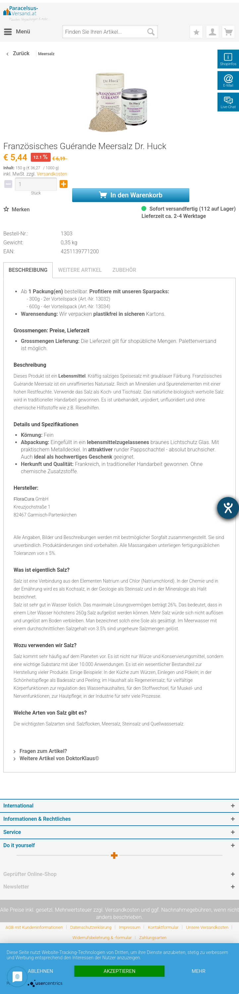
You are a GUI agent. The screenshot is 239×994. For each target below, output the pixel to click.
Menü (17, 30)
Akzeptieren (119, 971)
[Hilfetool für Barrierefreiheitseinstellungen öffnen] (228, 508)
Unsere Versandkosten (207, 927)
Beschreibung (28, 270)
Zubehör (124, 270)
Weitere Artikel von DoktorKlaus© (56, 758)
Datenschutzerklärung (91, 927)
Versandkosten (52, 174)
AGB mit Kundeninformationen (34, 927)
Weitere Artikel (80, 270)
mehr (199, 971)
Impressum (129, 927)
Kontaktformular (163, 927)
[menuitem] (16, 31)
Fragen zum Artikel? (40, 751)
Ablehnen (40, 971)
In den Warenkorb (131, 195)
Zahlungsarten (153, 937)
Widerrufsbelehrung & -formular (102, 937)
